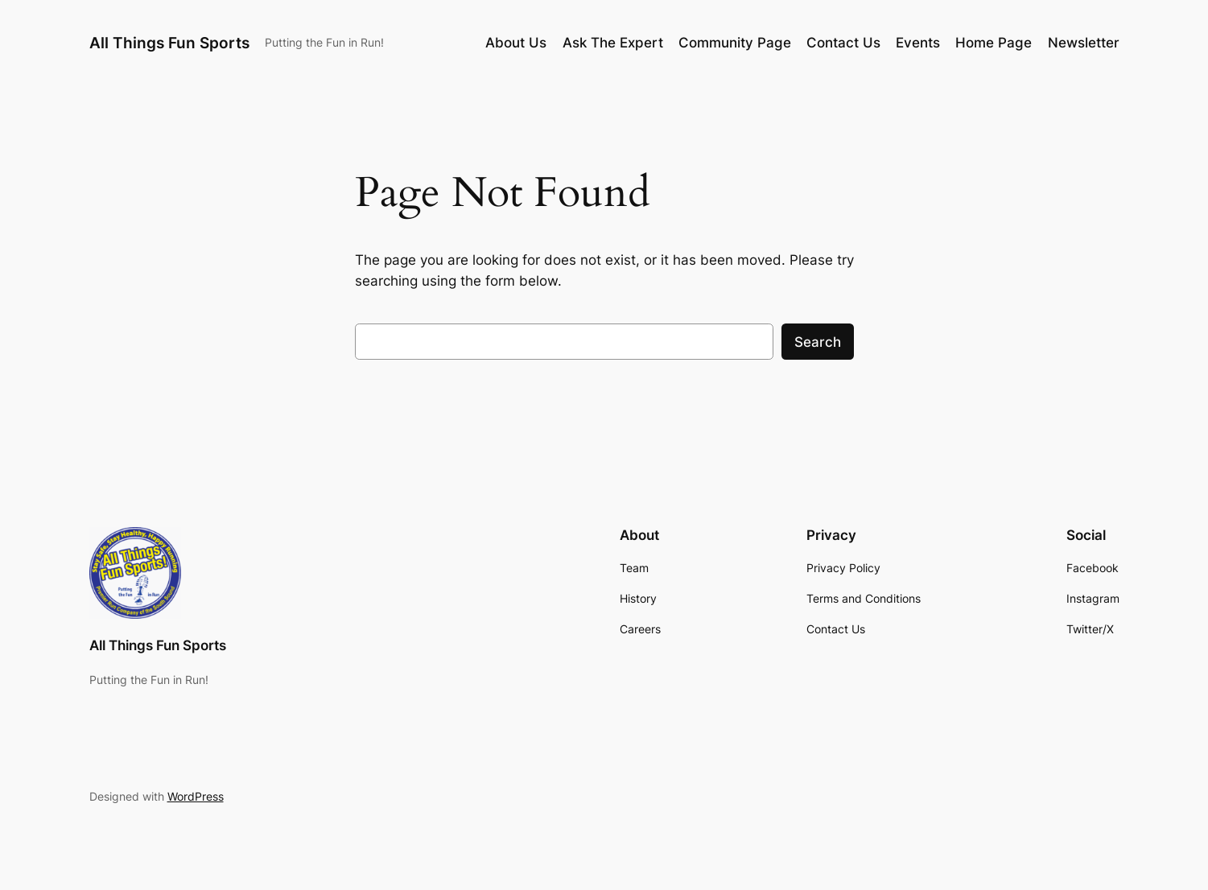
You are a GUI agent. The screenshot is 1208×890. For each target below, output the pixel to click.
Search (817, 342)
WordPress (195, 796)
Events (918, 43)
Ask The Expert (613, 43)
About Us (515, 43)
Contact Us (843, 43)
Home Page (993, 43)
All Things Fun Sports (169, 42)
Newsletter (1083, 43)
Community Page (734, 43)
